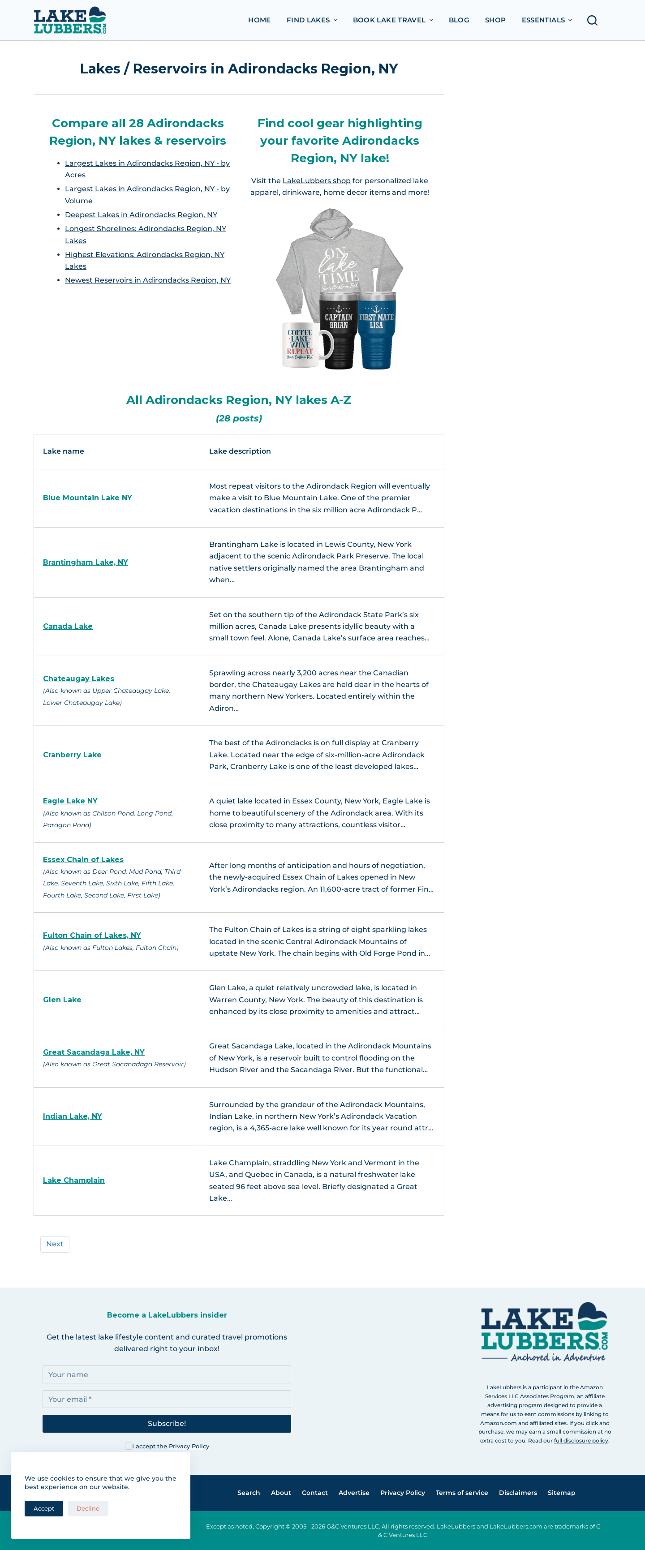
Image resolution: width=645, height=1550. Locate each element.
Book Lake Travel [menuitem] (394, 20)
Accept (44, 1508)
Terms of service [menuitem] (462, 1493)
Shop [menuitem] (495, 20)
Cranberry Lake (72, 755)
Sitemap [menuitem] (562, 1493)
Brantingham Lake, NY (85, 562)
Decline (88, 1508)
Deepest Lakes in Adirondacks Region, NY (141, 214)
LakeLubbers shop (317, 180)
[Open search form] (594, 20)
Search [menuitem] (248, 1493)
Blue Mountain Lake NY (87, 498)
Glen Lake (62, 1000)
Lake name (63, 451)
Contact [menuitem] (315, 1493)
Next (55, 1244)
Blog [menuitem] (459, 20)
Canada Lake (68, 626)
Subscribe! (167, 1423)
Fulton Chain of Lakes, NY (92, 935)
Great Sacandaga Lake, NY (94, 1052)
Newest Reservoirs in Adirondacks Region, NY (148, 280)
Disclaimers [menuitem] (518, 1493)
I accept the (170, 1446)
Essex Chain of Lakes (83, 859)
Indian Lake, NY (72, 1116)
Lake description (240, 451)
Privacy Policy (189, 1446)
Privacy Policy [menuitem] (402, 1493)
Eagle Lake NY (70, 801)
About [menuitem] (281, 1493)
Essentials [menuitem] (548, 20)
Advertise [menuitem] (354, 1493)
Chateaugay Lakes (78, 678)
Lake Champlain (74, 1180)
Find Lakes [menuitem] (313, 20)
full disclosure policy (581, 1440)
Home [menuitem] (259, 20)
